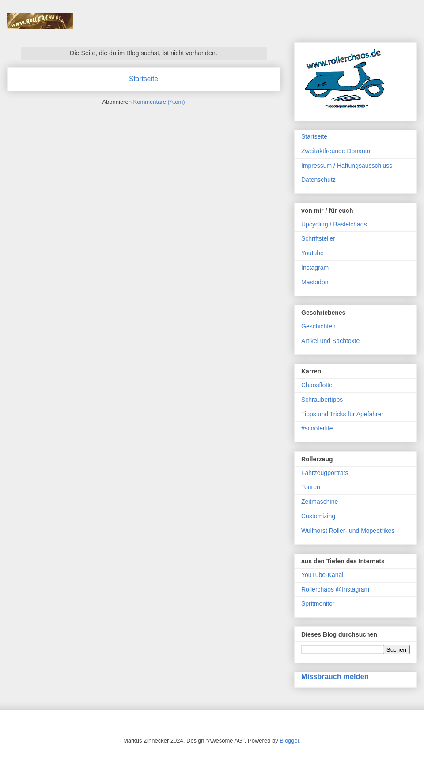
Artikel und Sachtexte (330, 340)
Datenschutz (318, 179)
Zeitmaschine (319, 501)
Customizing (318, 516)
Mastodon (314, 282)
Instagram (315, 267)
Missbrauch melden (335, 676)
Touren (310, 486)
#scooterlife (317, 428)
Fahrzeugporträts (324, 472)
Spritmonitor (317, 603)
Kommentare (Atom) (159, 101)
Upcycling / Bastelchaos (334, 224)
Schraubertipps (322, 399)
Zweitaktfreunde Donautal (336, 151)
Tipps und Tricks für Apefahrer (342, 414)
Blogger (289, 740)
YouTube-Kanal (322, 574)
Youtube (312, 252)
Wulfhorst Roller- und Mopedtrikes (347, 530)
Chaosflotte (317, 384)
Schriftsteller (318, 238)
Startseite (143, 79)
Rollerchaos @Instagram (335, 589)
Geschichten (318, 326)
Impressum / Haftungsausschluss (346, 165)
